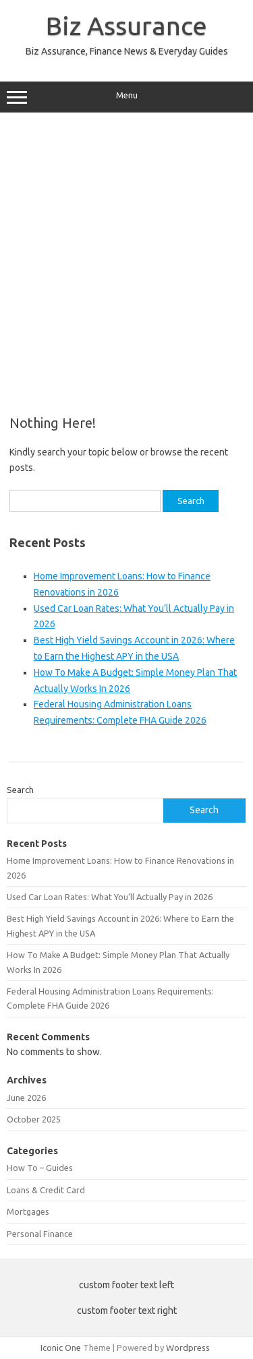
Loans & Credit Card (46, 1190)
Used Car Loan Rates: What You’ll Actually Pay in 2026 (110, 897)
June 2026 (26, 1097)
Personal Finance (40, 1233)
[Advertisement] (126, 259)
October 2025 (34, 1119)
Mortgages (28, 1211)
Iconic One (60, 1347)
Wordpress (188, 1347)
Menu (126, 97)
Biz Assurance (126, 25)
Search (20, 789)
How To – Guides (40, 1167)
